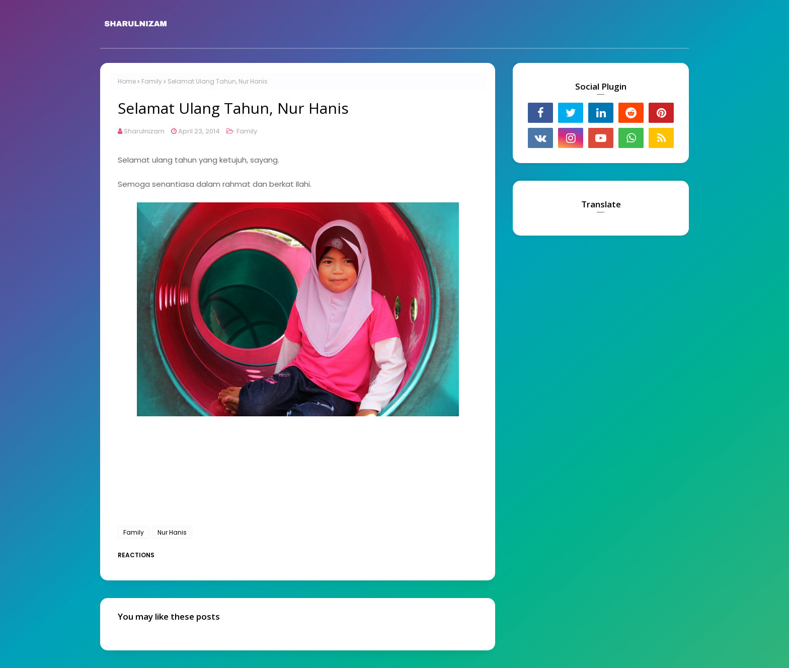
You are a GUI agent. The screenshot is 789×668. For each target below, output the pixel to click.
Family (151, 81)
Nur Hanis (172, 532)
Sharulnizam (144, 131)
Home (127, 81)
